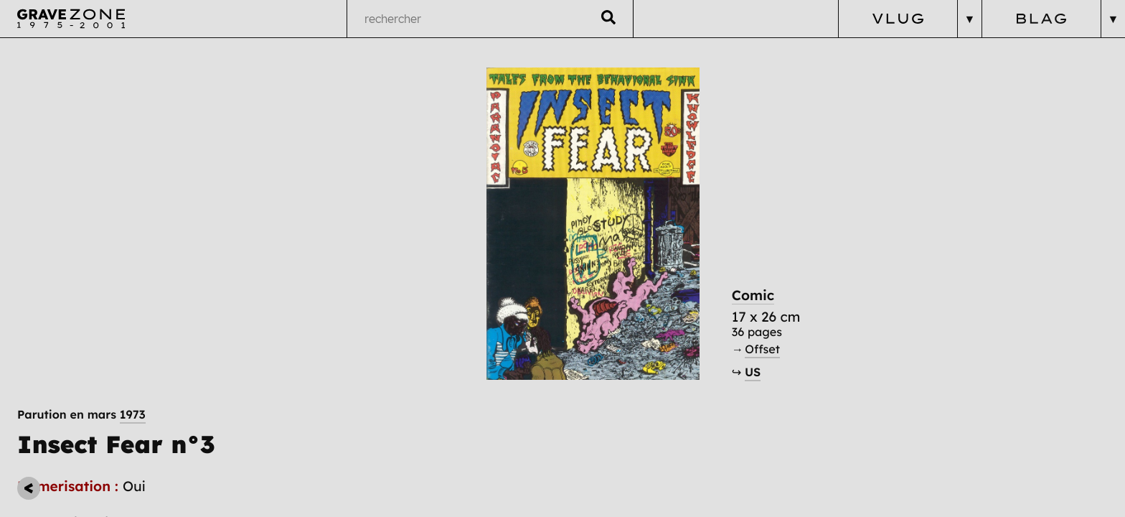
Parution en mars (81, 71)
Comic (808, 319)
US (807, 398)
